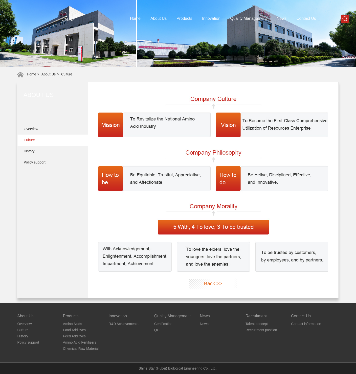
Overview (31, 129)
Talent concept (256, 324)
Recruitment (256, 316)
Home (135, 18)
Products (184, 18)
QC (156, 330)
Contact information (306, 324)
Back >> (213, 283)
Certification (163, 324)
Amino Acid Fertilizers (79, 342)
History (29, 151)
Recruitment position (261, 330)
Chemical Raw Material (81, 349)
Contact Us (306, 18)
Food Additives (74, 330)
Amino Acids (72, 324)
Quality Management (248, 18)
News (282, 18)
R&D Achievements (123, 324)
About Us (159, 18)
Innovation (211, 18)
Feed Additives (74, 336)
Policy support (34, 162)
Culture (29, 140)
